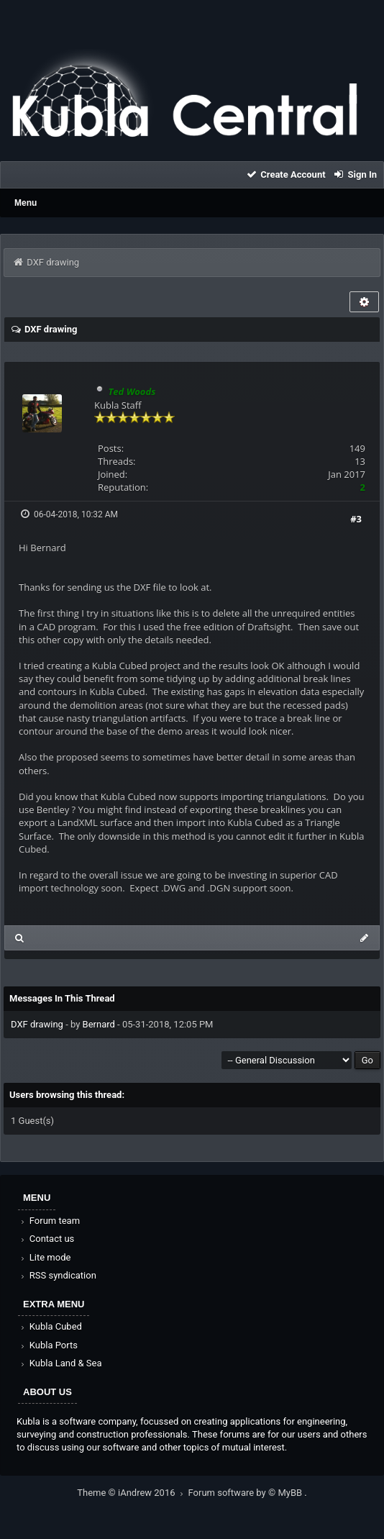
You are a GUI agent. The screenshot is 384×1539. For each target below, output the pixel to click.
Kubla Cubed (50, 1326)
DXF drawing (37, 1024)
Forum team (49, 1220)
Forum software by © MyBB (246, 1492)
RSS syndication (57, 1275)
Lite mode (44, 1257)
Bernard (99, 1024)
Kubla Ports (48, 1345)
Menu (25, 203)
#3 (356, 518)
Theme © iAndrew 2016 (132, 1492)
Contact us (46, 1238)
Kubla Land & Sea (60, 1363)
